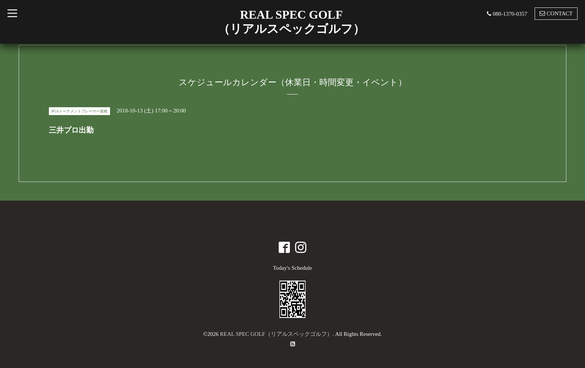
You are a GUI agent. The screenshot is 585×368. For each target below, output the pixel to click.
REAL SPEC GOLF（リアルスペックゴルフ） (276, 334)
